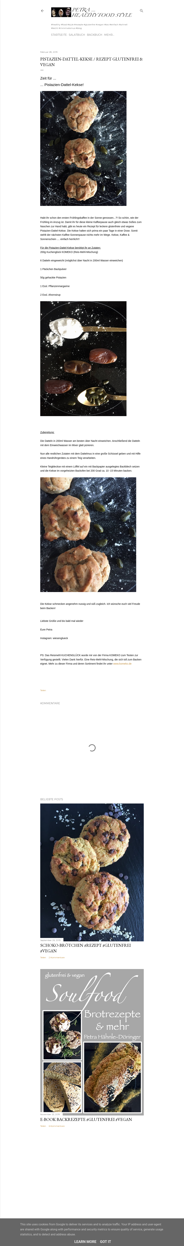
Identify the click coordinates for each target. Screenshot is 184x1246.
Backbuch (94, 34)
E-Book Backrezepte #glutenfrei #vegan (86, 1119)
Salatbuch (77, 34)
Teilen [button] (43, 690)
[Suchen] (141, 9)
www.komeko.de (122, 663)
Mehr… (109, 34)
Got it (105, 1242)
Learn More (85, 1242)
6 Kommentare (57, 1126)
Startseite (59, 34)
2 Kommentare (57, 957)
